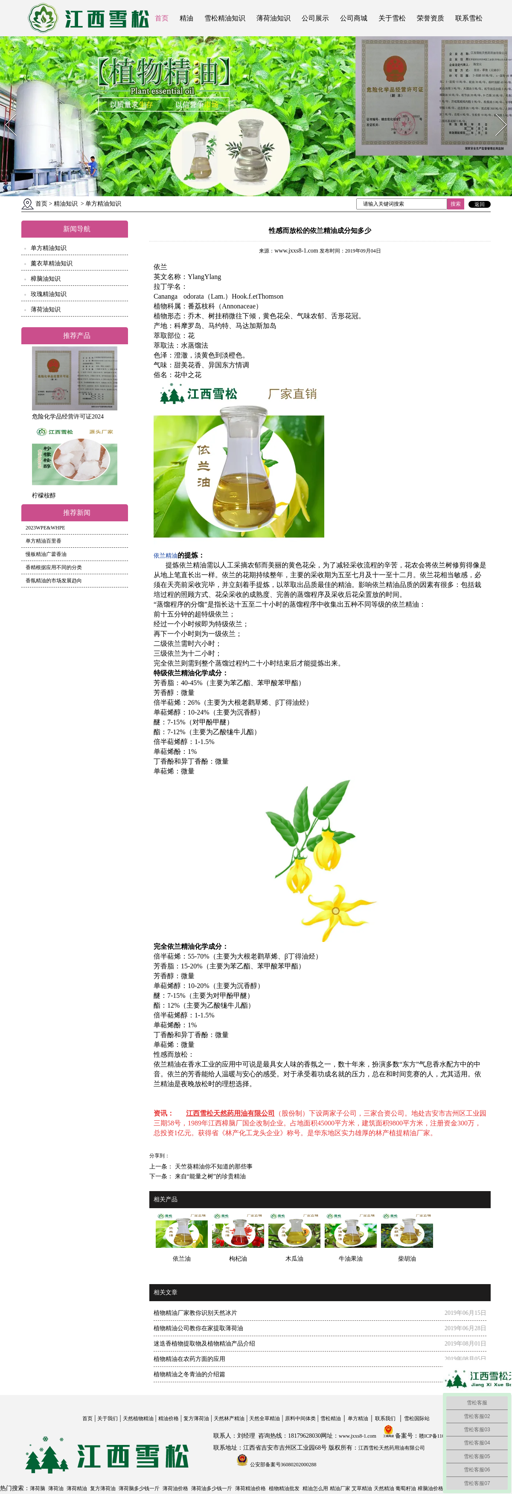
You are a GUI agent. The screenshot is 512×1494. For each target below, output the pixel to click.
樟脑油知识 (46, 279)
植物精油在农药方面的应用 (189, 1359)
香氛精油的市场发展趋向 (54, 581)
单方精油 (358, 1418)
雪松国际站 (417, 1418)
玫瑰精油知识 (49, 294)
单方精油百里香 (43, 541)
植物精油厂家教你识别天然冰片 (195, 1313)
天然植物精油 (138, 1418)
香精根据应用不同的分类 (54, 567)
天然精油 (384, 1488)
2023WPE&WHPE (45, 528)
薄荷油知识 (273, 18)
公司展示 (315, 18)
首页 (162, 18)
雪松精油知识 (224, 18)
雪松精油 (330, 1418)
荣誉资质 (430, 18)
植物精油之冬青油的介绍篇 (189, 1374)
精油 (186, 18)
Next (496, 111)
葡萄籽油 (406, 1488)
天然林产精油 (229, 1418)
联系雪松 (469, 18)
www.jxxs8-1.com (296, 250)
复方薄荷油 (196, 1418)
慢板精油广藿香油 (46, 554)
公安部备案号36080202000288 (283, 1465)
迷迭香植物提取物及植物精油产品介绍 (204, 1343)
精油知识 (66, 204)
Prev (5, 111)
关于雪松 (392, 18)
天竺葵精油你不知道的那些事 (213, 1166)
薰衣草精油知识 (52, 263)
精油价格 (168, 1418)
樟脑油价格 (430, 1488)
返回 (479, 204)
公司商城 (353, 18)
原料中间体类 (300, 1418)
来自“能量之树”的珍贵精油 (209, 1176)
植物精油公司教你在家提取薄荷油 (198, 1328)
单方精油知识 (49, 248)
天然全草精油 (264, 1418)
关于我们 (107, 1418)
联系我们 (385, 1418)
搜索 (456, 204)
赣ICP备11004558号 (441, 1436)
